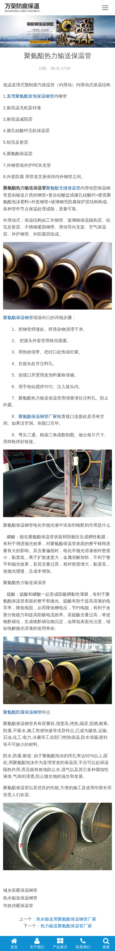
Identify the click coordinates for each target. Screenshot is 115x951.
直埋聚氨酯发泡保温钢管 (30, 96)
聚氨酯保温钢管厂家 (37, 416)
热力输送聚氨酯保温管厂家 (66, 925)
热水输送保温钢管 (20, 897)
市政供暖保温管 (18, 905)
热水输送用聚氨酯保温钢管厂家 (66, 919)
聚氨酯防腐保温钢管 (22, 712)
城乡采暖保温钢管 (20, 890)
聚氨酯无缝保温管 (63, 187)
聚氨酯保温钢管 (18, 317)
